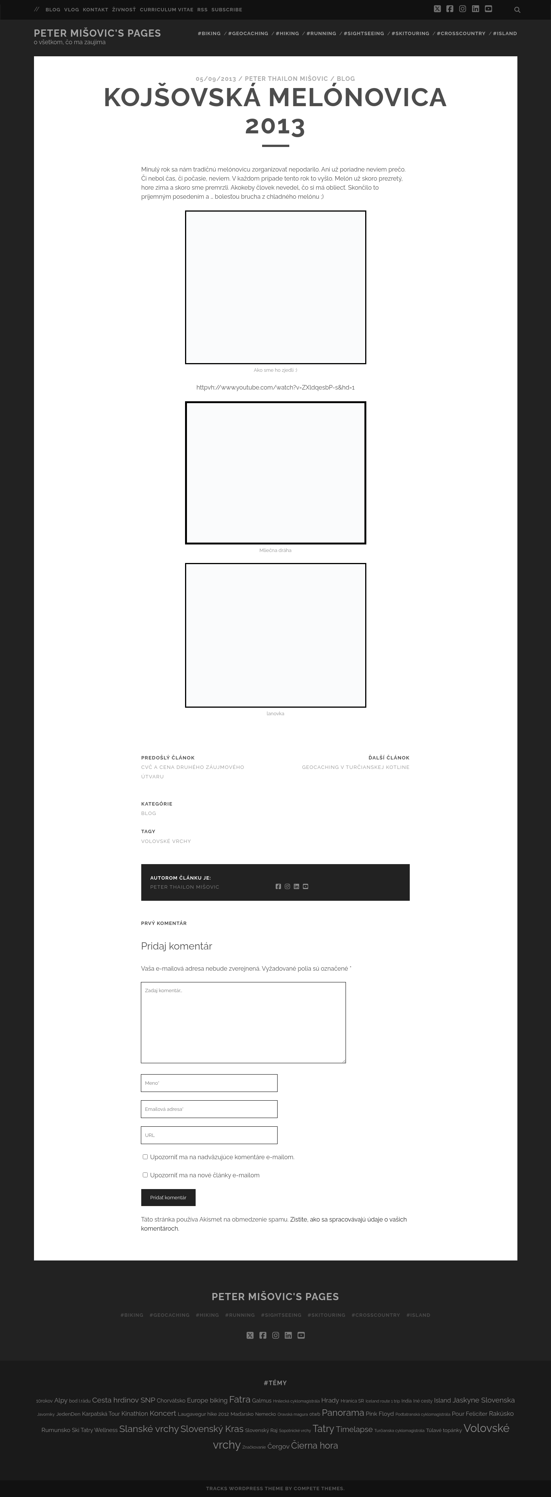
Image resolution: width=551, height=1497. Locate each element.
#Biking (209, 33)
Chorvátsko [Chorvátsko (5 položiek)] (171, 1400)
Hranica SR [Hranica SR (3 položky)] (352, 1401)
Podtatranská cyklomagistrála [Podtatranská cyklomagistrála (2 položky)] (422, 1414)
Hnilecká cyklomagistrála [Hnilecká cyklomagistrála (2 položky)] (296, 1401)
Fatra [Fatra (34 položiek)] (240, 1399)
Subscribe (226, 9)
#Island (505, 33)
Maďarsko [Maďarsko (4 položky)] (241, 1414)
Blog (53, 9)
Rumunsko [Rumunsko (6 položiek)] (56, 1430)
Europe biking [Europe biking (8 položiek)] (207, 1400)
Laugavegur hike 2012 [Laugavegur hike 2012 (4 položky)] (203, 1414)
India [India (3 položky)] (406, 1401)
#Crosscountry (461, 33)
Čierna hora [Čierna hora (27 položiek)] (314, 1445)
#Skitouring (410, 33)
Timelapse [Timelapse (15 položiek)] (354, 1429)
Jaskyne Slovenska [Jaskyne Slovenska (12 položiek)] (483, 1400)
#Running (321, 33)
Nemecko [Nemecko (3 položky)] (265, 1414)
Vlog (71, 9)
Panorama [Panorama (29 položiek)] (343, 1412)
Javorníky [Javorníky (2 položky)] (46, 1414)
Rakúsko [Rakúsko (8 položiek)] (501, 1413)
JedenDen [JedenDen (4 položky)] (68, 1414)
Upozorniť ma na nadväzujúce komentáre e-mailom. (222, 1157)
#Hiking (287, 33)
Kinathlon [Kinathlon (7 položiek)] (135, 1413)
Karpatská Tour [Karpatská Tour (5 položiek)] (101, 1413)
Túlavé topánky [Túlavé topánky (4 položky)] (444, 1430)
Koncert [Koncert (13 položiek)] (163, 1413)
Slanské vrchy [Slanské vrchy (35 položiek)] (149, 1428)
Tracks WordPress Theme (245, 1488)
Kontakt (95, 9)
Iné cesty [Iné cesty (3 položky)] (422, 1401)
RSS (202, 9)
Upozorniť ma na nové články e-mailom (205, 1175)
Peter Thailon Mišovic (287, 78)
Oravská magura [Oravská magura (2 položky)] (293, 1414)
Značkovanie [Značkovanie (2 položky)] (254, 1447)
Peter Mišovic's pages (98, 33)
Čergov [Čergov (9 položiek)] (278, 1446)
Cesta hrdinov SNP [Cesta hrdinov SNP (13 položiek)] (123, 1400)
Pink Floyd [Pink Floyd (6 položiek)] (380, 1413)
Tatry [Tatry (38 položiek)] (324, 1428)
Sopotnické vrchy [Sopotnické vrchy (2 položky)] (295, 1430)
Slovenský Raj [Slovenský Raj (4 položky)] (261, 1430)
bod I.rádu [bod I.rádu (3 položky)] (80, 1401)
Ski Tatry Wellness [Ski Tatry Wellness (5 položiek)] (94, 1430)
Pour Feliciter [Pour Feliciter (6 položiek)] (470, 1413)
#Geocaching (248, 33)
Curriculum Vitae (166, 9)
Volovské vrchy (166, 841)
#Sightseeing (364, 33)
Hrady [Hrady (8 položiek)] (330, 1400)
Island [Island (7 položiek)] (442, 1400)
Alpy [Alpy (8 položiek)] (61, 1400)
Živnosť (124, 9)
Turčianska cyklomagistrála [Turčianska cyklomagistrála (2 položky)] (399, 1430)
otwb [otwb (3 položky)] (314, 1414)
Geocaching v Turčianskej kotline (356, 767)
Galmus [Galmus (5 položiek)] (262, 1400)
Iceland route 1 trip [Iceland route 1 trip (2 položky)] (383, 1401)
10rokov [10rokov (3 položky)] (44, 1401)
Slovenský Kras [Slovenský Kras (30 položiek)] (212, 1428)
